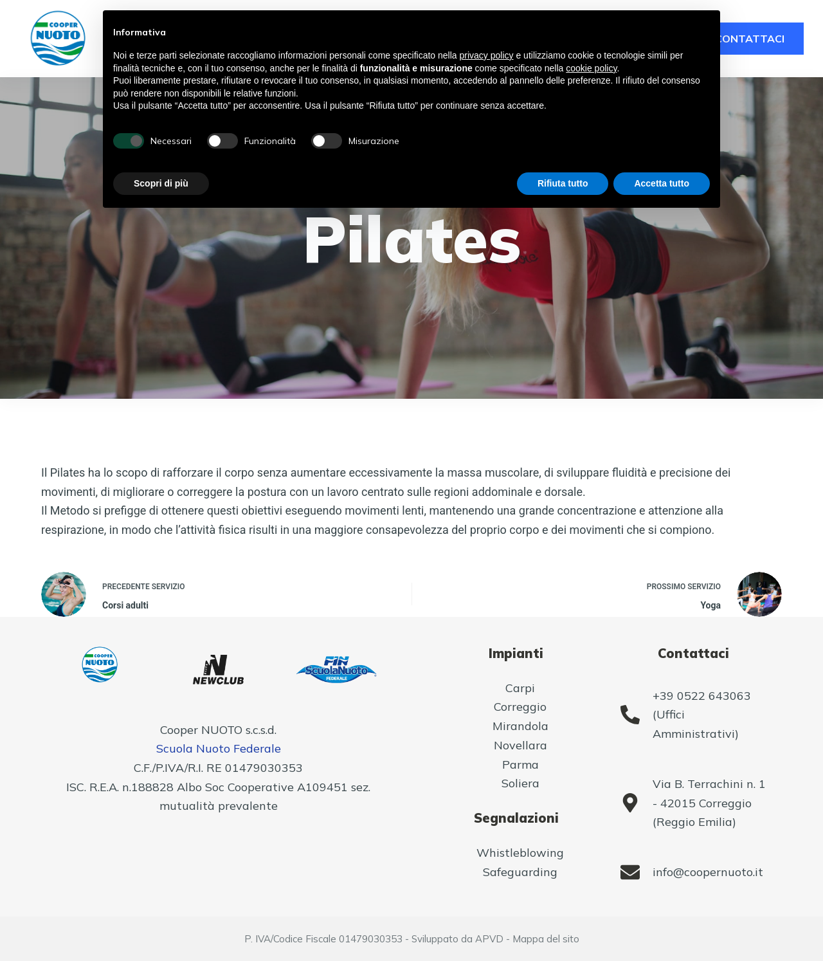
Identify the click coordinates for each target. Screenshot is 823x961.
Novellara (520, 745)
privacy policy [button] (487, 55)
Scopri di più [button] (161, 183)
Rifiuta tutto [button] (563, 183)
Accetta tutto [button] (661, 183)
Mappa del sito (545, 939)
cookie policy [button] (591, 68)
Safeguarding (520, 872)
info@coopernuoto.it (708, 872)
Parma (520, 764)
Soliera (520, 783)
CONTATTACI (749, 38)
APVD (489, 939)
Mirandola (520, 725)
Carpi (520, 688)
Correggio (520, 706)
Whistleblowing (520, 852)
